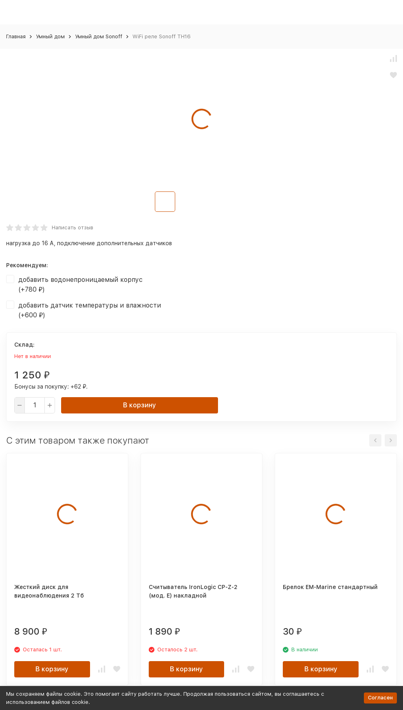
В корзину (139, 405)
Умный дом (50, 36)
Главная (16, 36)
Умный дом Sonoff (98, 36)
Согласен (380, 698)
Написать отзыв (72, 227)
